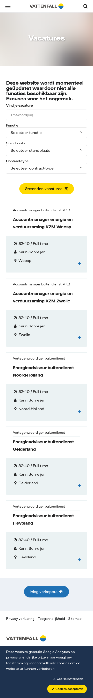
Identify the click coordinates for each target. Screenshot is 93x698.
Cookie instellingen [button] (67, 679)
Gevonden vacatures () (46, 188)
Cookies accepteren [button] (67, 689)
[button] (7, 6)
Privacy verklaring (20, 619)
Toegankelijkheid (51, 619)
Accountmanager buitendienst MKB (41, 210)
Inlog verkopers (46, 591)
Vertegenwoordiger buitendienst (39, 358)
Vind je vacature (19, 105)
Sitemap (75, 619)
